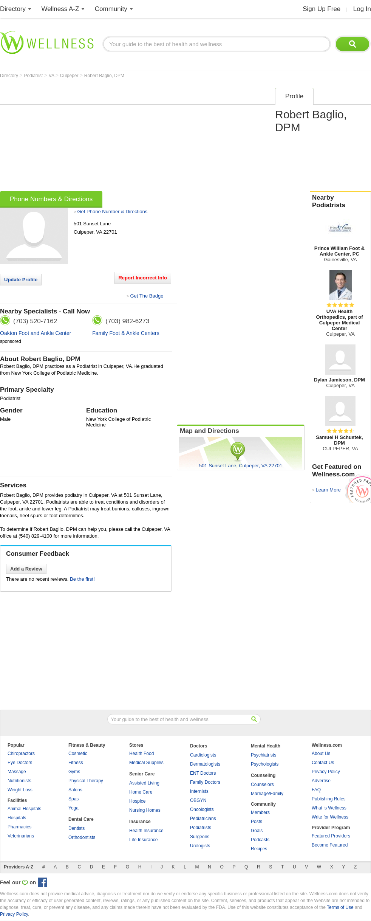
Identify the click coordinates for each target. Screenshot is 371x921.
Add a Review (26, 569)
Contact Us (323, 762)
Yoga (73, 808)
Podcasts (260, 839)
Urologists (200, 845)
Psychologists (264, 764)
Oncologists (202, 809)
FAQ (316, 789)
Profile (294, 96)
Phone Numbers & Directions (51, 199)
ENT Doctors (203, 773)
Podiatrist (34, 75)
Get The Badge (146, 296)
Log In (362, 8)
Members (260, 812)
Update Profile (20, 279)
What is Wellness (329, 808)
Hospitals (17, 817)
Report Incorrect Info (142, 278)
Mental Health (265, 746)
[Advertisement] (116, 137)
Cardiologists (203, 755)
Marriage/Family (267, 793)
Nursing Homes (145, 810)
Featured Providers (331, 836)
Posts (256, 821)
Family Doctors (205, 782)
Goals (257, 830)
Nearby (340, 201)
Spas (73, 799)
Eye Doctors (20, 762)
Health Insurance (146, 830)
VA (52, 75)
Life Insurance (143, 839)
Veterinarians (21, 836)
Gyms (74, 771)
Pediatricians (203, 818)
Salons (75, 789)
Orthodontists (81, 837)
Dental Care (81, 819)
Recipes (259, 848)
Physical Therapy (85, 780)
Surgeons (199, 836)
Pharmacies (19, 827)
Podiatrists (200, 827)
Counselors (262, 784)
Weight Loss (20, 789)
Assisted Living (144, 783)
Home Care (140, 792)
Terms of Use (340, 907)
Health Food (141, 753)
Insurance (140, 821)
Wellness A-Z (60, 8)
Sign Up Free (321, 8)
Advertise (321, 780)
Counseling (263, 775)
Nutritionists (19, 780)
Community (111, 8)
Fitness (75, 762)
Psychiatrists (263, 755)
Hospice (137, 801)
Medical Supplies (146, 762)
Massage (17, 771)
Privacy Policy (326, 771)
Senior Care (142, 774)
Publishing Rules (328, 799)
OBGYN (198, 800)
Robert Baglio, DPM (104, 75)
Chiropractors (21, 753)
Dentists (76, 828)
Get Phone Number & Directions (112, 211)
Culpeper (70, 75)
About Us (321, 753)
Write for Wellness (330, 817)
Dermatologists (205, 764)
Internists (199, 791)
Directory (13, 8)
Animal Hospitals (24, 808)
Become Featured (330, 845)
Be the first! (82, 579)
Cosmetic (77, 753)
